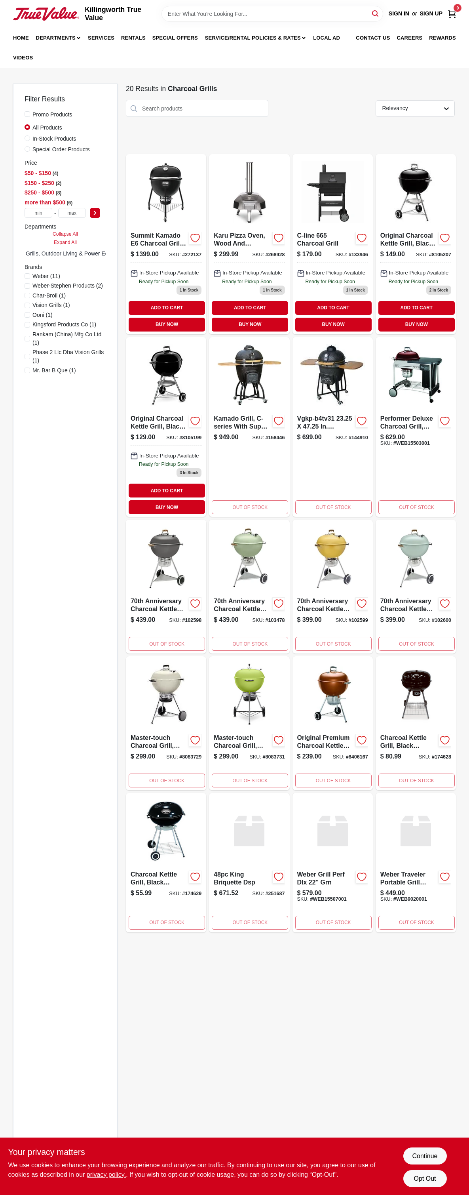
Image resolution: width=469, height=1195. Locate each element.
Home (21, 38)
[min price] (38, 213)
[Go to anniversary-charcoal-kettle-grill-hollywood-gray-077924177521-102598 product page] (166, 587)
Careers (409, 38)
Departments (56, 38)
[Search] (376, 13)
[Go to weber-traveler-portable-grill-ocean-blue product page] (416, 862)
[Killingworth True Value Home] (46, 14)
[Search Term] (272, 14)
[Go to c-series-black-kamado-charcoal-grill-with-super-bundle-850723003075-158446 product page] (249, 427)
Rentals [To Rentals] (133, 38)
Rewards (442, 38)
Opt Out (425, 1178)
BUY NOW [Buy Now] (167, 324)
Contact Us (373, 38)
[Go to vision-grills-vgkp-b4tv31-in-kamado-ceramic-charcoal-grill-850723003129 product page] (332, 427)
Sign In (399, 13)
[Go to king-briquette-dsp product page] (249, 862)
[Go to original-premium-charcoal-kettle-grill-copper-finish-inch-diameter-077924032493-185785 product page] (332, 723)
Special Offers (175, 38)
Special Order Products (61, 149)
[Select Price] (95, 213)
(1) (49, 295)
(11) (46, 276)
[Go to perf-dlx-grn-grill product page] (332, 862)
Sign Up (431, 13)
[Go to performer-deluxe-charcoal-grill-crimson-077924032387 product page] (416, 427)
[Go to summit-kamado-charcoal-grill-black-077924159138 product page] (166, 244)
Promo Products (52, 114)
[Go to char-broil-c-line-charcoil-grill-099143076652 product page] (332, 244)
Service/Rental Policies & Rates (253, 38)
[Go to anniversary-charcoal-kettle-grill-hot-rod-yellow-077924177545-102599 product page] (332, 587)
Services (101, 38)
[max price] (72, 213)
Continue (424, 1156)
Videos (23, 58)
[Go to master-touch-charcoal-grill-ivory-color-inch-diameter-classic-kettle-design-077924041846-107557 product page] (166, 723)
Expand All (65, 242)
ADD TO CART (167, 308)
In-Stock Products (54, 139)
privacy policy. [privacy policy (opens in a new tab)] (106, 1174)
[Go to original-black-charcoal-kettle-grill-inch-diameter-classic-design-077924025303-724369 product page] (416, 244)
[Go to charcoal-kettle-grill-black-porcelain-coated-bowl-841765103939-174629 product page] (166, 862)
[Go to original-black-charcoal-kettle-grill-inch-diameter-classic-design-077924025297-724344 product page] (166, 427)
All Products (47, 128)
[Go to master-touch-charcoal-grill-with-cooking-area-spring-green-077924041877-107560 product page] (249, 723)
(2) (67, 285)
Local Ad (326, 38)
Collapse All (65, 234)
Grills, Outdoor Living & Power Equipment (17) (82, 253)
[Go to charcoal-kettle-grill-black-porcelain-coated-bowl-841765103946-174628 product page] (416, 723)
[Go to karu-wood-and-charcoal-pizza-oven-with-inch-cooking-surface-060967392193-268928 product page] (249, 244)
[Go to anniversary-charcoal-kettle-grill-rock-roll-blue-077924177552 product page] (416, 587)
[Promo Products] (27, 114)
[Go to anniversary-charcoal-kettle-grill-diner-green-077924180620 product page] (249, 587)
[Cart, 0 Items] (452, 14)
